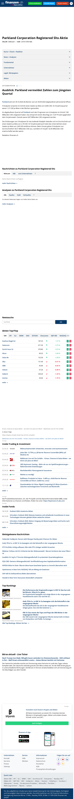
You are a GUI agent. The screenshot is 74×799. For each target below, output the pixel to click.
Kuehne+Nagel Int (8, 341)
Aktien (37, 781)
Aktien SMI (7, 779)
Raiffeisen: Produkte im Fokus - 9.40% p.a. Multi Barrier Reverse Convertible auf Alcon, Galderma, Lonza (43, 479)
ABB (3, 366)
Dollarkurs (53, 781)
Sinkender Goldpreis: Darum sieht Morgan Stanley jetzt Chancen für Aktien (29, 539)
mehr (5, 382)
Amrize (5, 378)
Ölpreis (21, 786)
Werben (25, 761)
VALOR (4, 41)
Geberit (5, 374)
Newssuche (8, 317)
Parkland (5, 102)
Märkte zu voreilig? (27, 474)
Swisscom (6, 345)
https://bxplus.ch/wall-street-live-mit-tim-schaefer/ (18, 435)
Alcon (4, 353)
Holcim (4, 370)
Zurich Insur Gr (7, 349)
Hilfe (23, 758)
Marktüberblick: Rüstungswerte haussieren (36, 470)
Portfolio (51, 783)
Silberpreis (8, 783)
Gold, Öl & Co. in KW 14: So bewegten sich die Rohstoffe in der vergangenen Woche (32, 543)
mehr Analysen (8, 204)
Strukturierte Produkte (28, 783)
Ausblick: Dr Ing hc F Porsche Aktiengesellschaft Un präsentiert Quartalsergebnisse (32, 557)
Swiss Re (5, 357)
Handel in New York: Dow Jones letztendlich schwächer (22, 578)
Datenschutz (40, 761)
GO (61, 322)
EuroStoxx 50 (37, 779)
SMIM (24, 779)
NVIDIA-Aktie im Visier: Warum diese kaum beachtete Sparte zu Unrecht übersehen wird (34, 565)
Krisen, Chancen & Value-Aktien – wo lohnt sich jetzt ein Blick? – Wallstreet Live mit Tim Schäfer (33, 429)
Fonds (16, 783)
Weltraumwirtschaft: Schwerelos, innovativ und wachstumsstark (43, 449)
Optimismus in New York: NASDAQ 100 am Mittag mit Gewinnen (25, 569)
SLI (19, 779)
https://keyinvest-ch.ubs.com (54, 501)
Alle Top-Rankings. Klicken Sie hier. (15, 623)
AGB (37, 767)
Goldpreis (29, 781)
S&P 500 (16, 781)
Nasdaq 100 (58, 779)
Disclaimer (40, 764)
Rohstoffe (42, 783)
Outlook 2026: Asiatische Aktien (21, 511)
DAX (29, 779)
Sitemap (7, 767)
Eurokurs (62, 781)
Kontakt (7, 758)
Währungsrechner (10, 786)
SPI (14, 779)
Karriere (7, 761)
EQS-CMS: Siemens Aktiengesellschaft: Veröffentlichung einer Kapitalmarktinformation (34, 561)
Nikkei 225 (7, 781)
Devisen (44, 781)
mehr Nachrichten (9, 183)
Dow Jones (48, 779)
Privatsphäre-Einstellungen (46, 769)
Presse (6, 764)
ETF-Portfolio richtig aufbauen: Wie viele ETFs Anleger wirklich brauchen (28, 547)
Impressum (40, 758)
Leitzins (29, 786)
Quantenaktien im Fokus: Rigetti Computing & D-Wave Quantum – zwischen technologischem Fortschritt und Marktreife (44, 485)
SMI (22, 781)
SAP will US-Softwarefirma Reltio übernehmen (19, 574)
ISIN (18, 41)
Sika (3, 362)
